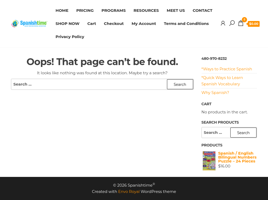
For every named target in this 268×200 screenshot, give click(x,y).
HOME (61, 10)
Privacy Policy (69, 36)
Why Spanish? (215, 92)
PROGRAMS (114, 10)
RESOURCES (146, 10)
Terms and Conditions (186, 23)
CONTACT (202, 10)
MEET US (176, 10)
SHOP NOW (67, 23)
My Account (144, 23)
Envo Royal (129, 191)
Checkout (114, 23)
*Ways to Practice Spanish (227, 68)
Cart (91, 23)
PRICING (85, 10)
